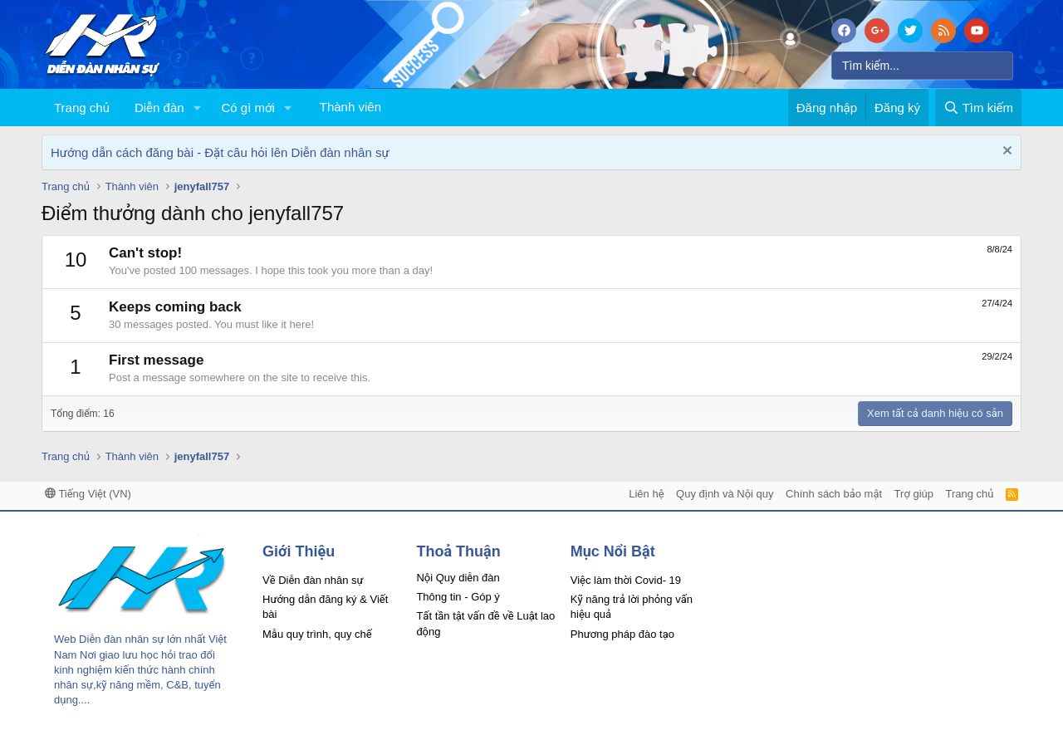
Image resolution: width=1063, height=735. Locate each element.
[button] (196, 107)
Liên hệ (646, 494)
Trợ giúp (913, 494)
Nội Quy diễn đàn (457, 577)
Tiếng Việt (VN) (88, 494)
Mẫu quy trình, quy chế (317, 634)
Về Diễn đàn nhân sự (313, 580)
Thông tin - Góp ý (457, 596)
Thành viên (350, 107)
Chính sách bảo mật (834, 494)
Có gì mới (247, 107)
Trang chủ (82, 107)
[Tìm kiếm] (922, 65)
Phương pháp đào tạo (622, 634)
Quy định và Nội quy (725, 494)
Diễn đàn (159, 107)
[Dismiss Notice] (1005, 152)
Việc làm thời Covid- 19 (626, 580)
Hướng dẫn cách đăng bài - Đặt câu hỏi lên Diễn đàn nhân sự (220, 152)
